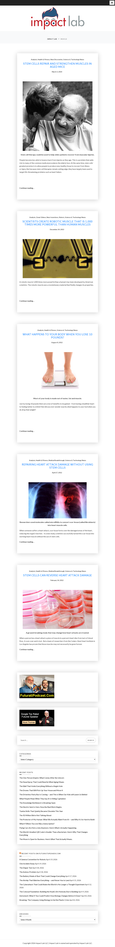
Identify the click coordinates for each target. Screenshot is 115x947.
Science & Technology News (73, 59)
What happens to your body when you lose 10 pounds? (57, 336)
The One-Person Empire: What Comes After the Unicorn (41, 778)
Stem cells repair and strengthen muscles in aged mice (57, 65)
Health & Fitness (44, 59)
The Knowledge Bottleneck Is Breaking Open (37, 803)
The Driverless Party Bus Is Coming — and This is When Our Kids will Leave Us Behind (53, 794)
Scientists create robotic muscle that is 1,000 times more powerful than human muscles (57, 223)
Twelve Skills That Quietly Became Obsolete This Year (41, 811)
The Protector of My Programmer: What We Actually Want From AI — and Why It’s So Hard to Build (57, 819)
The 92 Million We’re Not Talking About (35, 815)
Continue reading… (27, 188)
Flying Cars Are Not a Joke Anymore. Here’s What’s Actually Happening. (48, 828)
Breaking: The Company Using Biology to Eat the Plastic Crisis (44, 900)
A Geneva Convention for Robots (32, 859)
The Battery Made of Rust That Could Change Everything (42, 876)
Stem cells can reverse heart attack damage (57, 575)
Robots (61, 217)
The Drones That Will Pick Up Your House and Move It (41, 790)
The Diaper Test (25, 868)
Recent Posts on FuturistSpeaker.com (41, 853)
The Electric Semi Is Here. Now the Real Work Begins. (40, 807)
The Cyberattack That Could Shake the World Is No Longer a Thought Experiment (52, 884)
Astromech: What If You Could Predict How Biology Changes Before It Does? (50, 896)
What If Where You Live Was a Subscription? (37, 824)
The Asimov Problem (27, 872)
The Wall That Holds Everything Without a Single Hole (41, 786)
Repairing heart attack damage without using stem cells (57, 466)
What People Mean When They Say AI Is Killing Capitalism (42, 799)
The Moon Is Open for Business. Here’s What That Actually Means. (45, 839)
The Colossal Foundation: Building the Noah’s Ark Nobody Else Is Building (48, 891)
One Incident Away (27, 863)
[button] (112, 3)
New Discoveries (56, 59)
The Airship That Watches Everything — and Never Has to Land (44, 880)
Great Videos (41, 217)
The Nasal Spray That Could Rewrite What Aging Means (41, 782)
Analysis (34, 59)
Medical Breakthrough (57, 460)
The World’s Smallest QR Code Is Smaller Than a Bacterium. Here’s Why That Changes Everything (53, 833)
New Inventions (52, 217)
